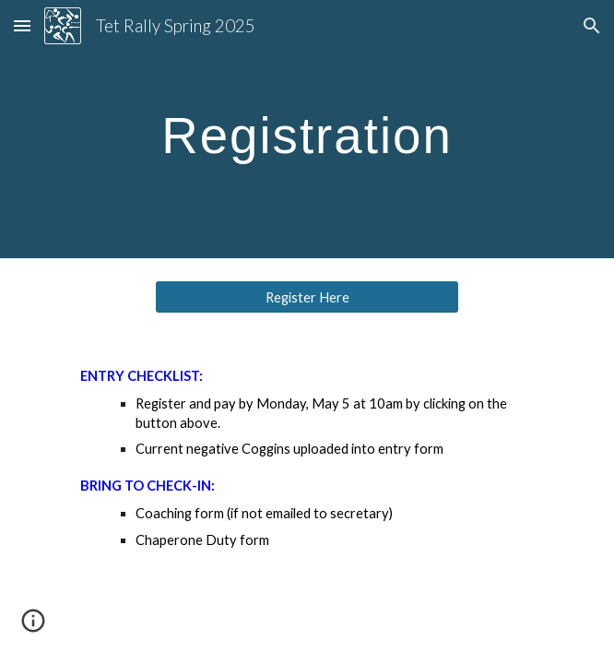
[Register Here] (306, 297)
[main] (306, 129)
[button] (22, 25)
